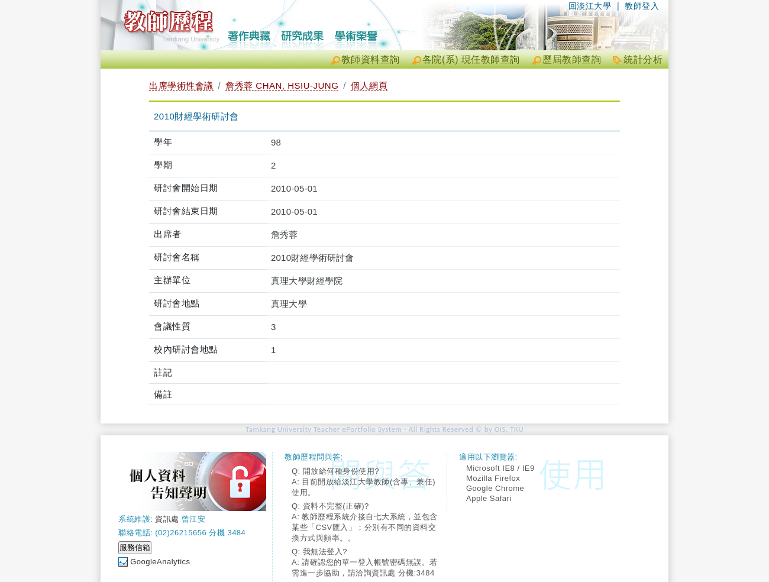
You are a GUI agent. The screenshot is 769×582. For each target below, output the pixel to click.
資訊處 (167, 519)
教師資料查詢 (370, 59)
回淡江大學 (590, 6)
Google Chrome (495, 488)
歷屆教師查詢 (571, 59)
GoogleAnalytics (160, 561)
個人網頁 (369, 85)
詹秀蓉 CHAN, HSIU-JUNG (281, 85)
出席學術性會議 (181, 85)
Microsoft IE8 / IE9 (500, 468)
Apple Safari (489, 498)
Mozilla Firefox (493, 478)
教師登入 (642, 6)
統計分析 (643, 59)
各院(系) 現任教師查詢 (471, 59)
